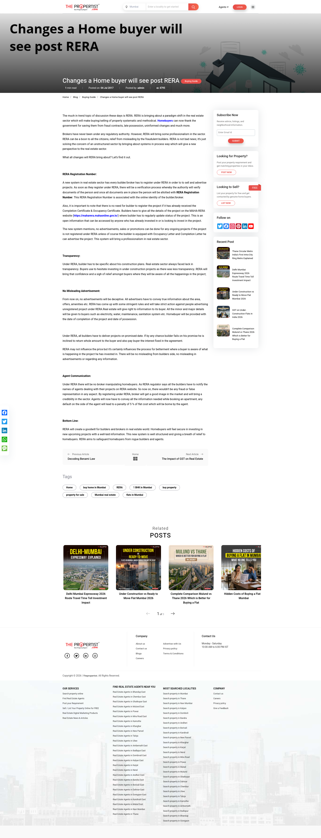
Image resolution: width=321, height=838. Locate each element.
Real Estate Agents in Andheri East (129, 778)
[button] (172, 612)
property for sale (75, 494)
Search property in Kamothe (176, 805)
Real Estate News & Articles (75, 719)
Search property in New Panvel (177, 739)
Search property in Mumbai (175, 693)
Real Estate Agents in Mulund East (128, 707)
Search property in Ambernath (176, 810)
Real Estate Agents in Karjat (125, 768)
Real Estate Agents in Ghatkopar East (130, 702)
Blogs (139, 653)
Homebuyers (165, 121)
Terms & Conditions (173, 653)
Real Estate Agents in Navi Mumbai (129, 814)
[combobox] (134, 6)
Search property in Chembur (176, 790)
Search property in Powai (174, 764)
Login (239, 6)
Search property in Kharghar (176, 744)
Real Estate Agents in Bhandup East (129, 692)
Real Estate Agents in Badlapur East (129, 753)
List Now (226, 203)
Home (69, 486)
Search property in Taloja (174, 800)
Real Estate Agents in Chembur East (129, 697)
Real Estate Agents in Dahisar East (128, 793)
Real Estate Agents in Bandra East (128, 783)
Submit (236, 140)
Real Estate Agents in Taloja (125, 737)
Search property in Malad (174, 770)
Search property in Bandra (175, 719)
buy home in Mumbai (94, 486)
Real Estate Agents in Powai (126, 712)
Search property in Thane (174, 698)
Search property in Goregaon (176, 826)
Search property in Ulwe (174, 795)
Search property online (73, 693)
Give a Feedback (221, 709)
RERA (120, 486)
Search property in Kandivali (176, 734)
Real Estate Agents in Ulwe (125, 742)
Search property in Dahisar (175, 785)
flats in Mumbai (134, 494)
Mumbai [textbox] (133, 7)
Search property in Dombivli (175, 714)
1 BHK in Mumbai (142, 486)
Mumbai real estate (105, 494)
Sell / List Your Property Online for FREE (81, 709)
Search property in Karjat (174, 749)
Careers (140, 658)
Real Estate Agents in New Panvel (128, 732)
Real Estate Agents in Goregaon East (129, 798)
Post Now (226, 172)
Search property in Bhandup (175, 821)
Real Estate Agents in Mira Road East (130, 717)
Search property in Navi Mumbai (177, 703)
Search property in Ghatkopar (176, 780)
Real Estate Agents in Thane (126, 819)
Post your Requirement (73, 703)
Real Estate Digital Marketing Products (80, 714)
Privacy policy (170, 648)
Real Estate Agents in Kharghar (127, 727)
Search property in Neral (174, 754)
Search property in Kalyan (174, 709)
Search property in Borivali (175, 729)
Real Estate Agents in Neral (125, 773)
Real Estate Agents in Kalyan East (128, 763)
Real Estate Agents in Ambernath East (130, 748)
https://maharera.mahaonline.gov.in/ (96, 216)
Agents (223, 7)
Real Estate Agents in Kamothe (127, 722)
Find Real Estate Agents (73, 698)
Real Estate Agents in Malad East (128, 809)
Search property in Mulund (175, 775)
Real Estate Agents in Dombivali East (130, 758)
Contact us (141, 648)
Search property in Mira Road (176, 759)
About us (140, 642)
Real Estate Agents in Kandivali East (129, 803)
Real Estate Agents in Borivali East (128, 788)
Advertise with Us (172, 642)
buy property (169, 486)
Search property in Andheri (175, 724)
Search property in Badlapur (176, 815)
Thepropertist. (90, 676)
